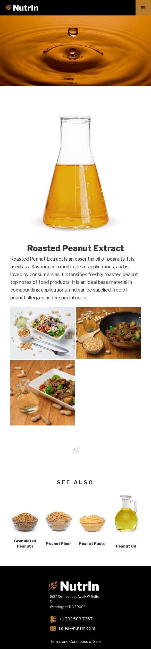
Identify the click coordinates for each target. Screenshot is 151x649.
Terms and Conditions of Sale (76, 641)
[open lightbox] (42, 333)
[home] (21, 7)
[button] (143, 7)
